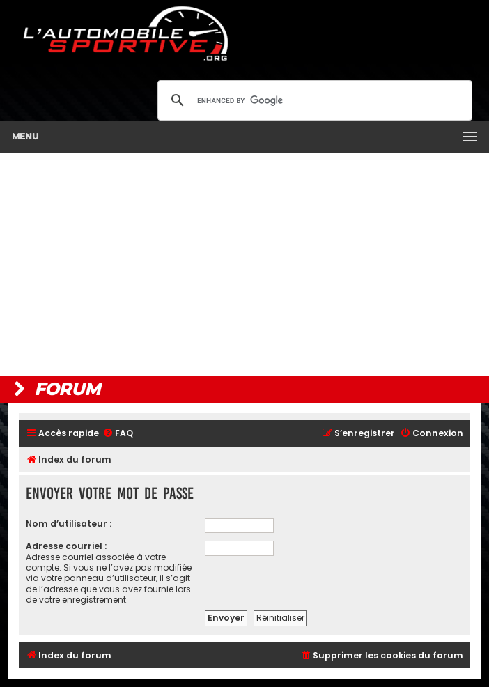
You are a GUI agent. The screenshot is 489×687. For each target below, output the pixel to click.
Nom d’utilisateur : (68, 524)
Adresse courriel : (66, 546)
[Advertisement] (244, 264)
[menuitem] (117, 433)
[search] (312, 100)
